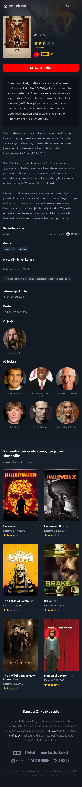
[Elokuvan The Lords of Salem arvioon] (20, 578)
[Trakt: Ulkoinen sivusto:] (17, 760)
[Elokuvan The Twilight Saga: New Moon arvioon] (20, 655)
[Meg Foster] (14, 415)
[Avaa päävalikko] (76, 6)
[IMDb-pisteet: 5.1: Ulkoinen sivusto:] (48, 54)
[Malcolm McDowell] (67, 382)
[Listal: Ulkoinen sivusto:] (29, 752)
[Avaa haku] (68, 6)
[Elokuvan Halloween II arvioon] (61, 503)
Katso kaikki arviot (17, 462)
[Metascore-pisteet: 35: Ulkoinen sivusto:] (36, 54)
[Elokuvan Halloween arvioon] (20, 503)
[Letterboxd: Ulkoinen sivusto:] (54, 752)
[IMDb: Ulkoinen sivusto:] (16, 752)
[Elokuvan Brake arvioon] (61, 578)
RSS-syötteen (54, 731)
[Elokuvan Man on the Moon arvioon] (61, 653)
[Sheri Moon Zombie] (67, 415)
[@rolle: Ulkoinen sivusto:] (72, 234)
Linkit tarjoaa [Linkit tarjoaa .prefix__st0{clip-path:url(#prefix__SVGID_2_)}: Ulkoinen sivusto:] (16, 269)
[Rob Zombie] (14, 341)
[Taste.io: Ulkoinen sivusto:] (61, 760)
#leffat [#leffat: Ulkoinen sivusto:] (13, 735)
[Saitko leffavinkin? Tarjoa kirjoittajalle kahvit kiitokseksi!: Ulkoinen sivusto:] (38, 279)
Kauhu (23, 249)
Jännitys (9, 249)
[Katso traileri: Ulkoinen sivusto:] (41, 68)
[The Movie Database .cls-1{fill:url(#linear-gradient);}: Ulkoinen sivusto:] (38, 760)
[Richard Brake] (41, 415)
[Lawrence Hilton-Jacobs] (41, 382)
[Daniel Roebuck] (14, 382)
